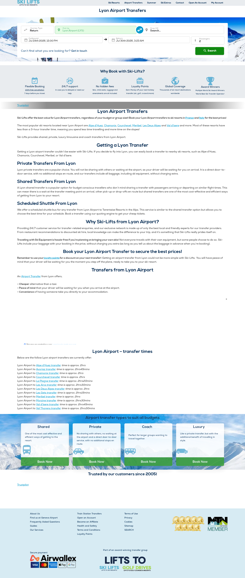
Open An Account (198, 3)
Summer (151, 3)
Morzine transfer (46, 400)
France (189, 118)
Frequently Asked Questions (45, 521)
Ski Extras (166, 3)
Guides (33, 525)
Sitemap (128, 525)
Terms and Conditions (88, 529)
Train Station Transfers (89, 513)
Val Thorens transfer (48, 408)
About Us (35, 513)
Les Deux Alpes (152, 125)
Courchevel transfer (48, 377)
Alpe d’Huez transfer (48, 365)
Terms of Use (131, 513)
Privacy (128, 517)
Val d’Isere (173, 125)
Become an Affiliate (87, 521)
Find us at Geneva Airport (44, 517)
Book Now (44, 461)
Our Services (36, 529)
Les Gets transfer (46, 392)
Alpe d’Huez (95, 125)
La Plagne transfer (47, 381)
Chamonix (110, 125)
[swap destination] (139, 29)
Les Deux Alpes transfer (50, 388)
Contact (180, 3)
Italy (201, 118)
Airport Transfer (31, 276)
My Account (217, 3)
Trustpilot (23, 105)
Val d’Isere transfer (47, 404)
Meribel (136, 125)
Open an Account (86, 517)
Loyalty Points (84, 534)
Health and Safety (87, 525)
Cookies (128, 521)
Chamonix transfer (47, 373)
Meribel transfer (46, 396)
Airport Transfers (133, 3)
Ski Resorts (114, 3)
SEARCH (129, 529)
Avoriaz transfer (46, 369)
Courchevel (124, 125)
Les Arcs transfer (46, 384)
